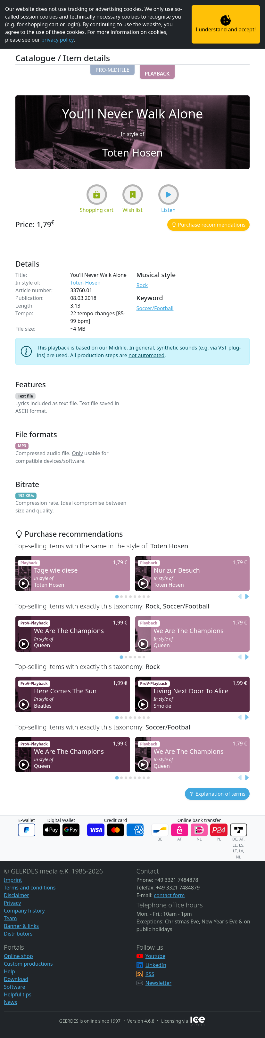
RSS (149, 974)
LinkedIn (155, 965)
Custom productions (28, 963)
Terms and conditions (29, 887)
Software (14, 986)
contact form (169, 895)
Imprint (13, 879)
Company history (24, 910)
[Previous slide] (240, 597)
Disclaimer (16, 895)
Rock (142, 285)
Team (10, 918)
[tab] (117, 597)
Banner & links (21, 925)
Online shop (18, 956)
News (10, 1002)
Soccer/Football (155, 308)
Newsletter (158, 982)
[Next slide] (246, 597)
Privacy (12, 902)
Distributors (18, 933)
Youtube (155, 956)
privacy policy (57, 39)
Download (16, 979)
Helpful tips (17, 994)
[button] (112, 70)
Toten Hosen (85, 282)
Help (9, 971)
